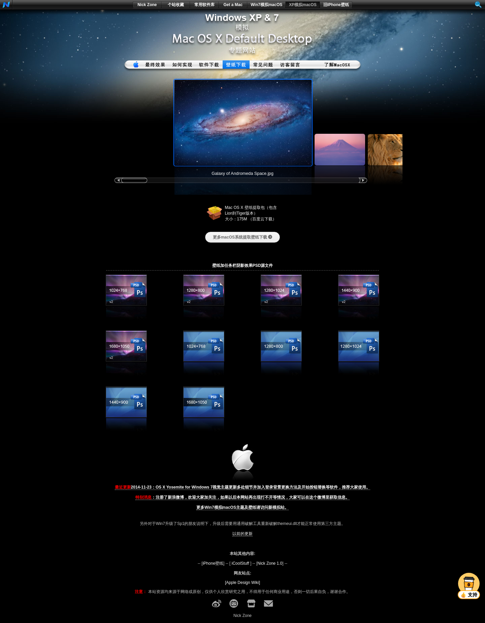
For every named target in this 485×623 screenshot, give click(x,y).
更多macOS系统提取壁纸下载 (242, 237)
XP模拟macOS (302, 4)
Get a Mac (233, 4)
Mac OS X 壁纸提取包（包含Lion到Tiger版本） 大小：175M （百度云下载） (251, 213)
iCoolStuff (240, 563)
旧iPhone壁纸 (336, 4)
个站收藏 (176, 4)
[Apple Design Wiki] (242, 582)
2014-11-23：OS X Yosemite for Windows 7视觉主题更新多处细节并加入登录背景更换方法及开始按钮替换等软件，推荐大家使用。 (242, 487)
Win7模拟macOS (266, 4)
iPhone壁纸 (213, 563)
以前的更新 (242, 533)
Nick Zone (147, 4)
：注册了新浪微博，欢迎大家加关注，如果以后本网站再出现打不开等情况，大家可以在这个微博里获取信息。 (242, 497)
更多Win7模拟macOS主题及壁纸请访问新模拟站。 (242, 507)
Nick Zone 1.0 (269, 563)
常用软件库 (204, 4)
